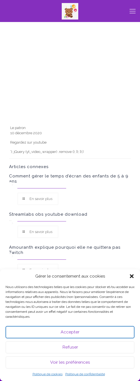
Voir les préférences (70, 362)
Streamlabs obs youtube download (48, 214)
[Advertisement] (70, 82)
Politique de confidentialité (85, 374)
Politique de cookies (48, 374)
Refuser (70, 347)
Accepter (70, 332)
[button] (131, 276)
